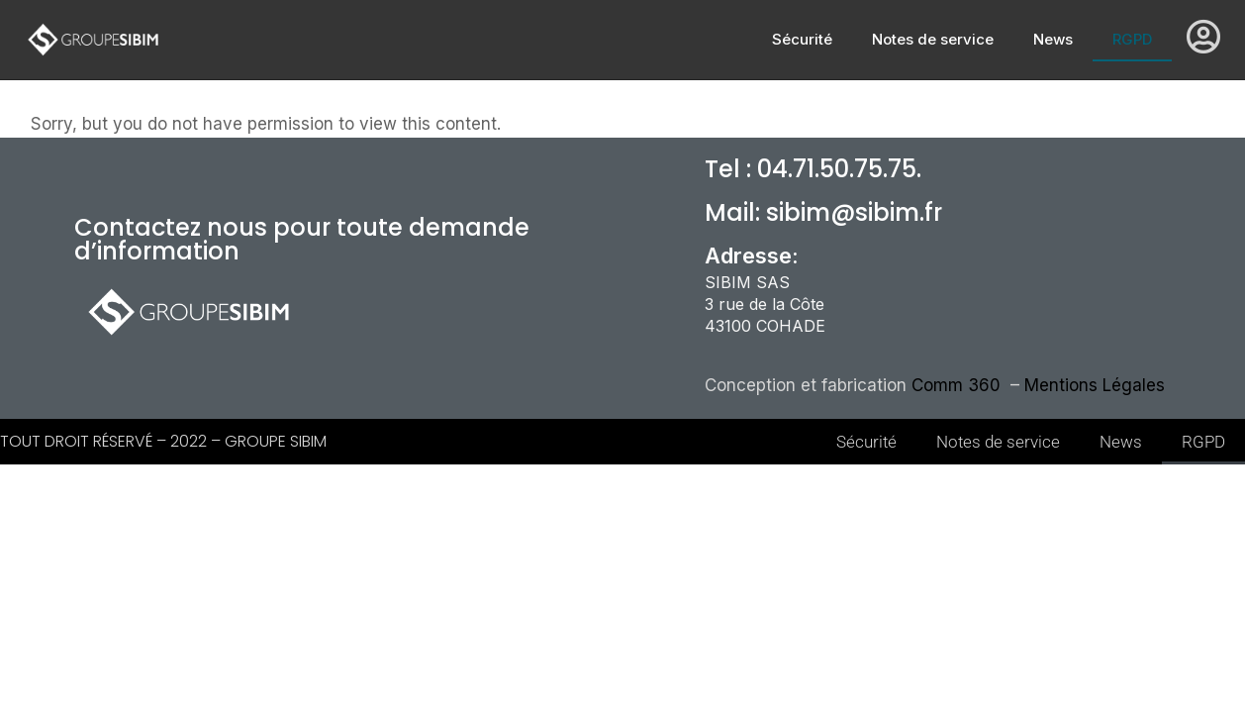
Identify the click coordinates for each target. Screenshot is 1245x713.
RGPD (1132, 39)
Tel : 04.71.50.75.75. (813, 169)
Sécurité (802, 39)
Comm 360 (958, 385)
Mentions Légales (1094, 385)
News (1053, 39)
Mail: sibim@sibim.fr (823, 212)
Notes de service (933, 39)
